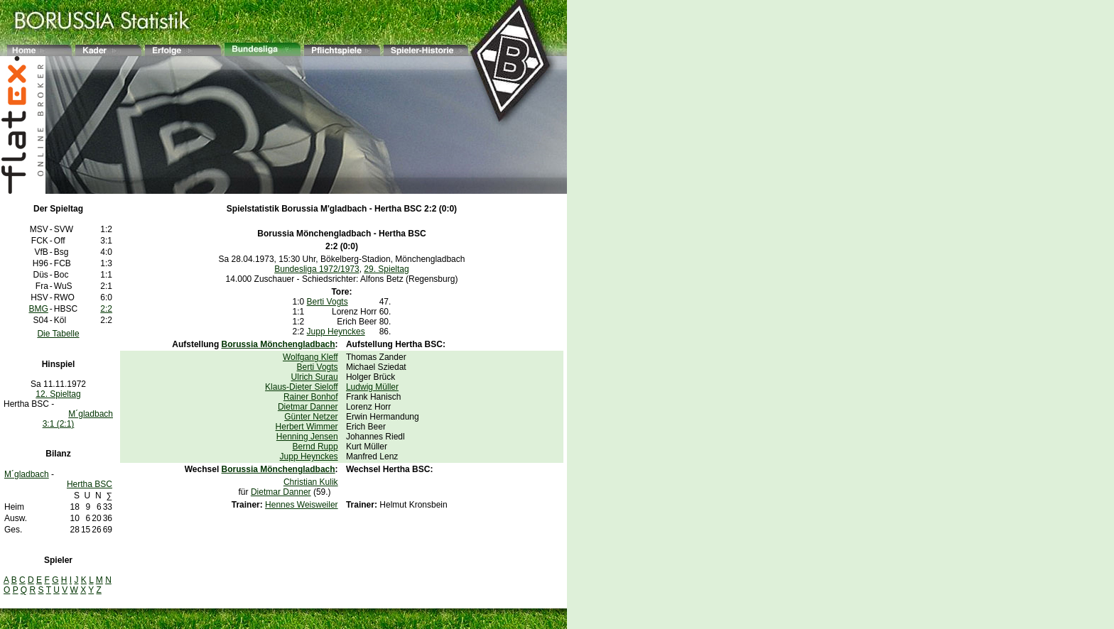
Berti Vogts (327, 302)
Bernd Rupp (315, 447)
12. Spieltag (58, 394)
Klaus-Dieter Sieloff (301, 387)
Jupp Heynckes (336, 332)
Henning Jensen (307, 437)
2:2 (106, 309)
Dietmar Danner (308, 407)
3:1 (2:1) (59, 424)
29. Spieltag (386, 269)
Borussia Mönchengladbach (314, 234)
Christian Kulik (310, 482)
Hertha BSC (89, 484)
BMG (38, 309)
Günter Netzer (310, 417)
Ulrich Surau (314, 377)
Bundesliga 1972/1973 (316, 269)
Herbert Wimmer (307, 427)
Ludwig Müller (372, 387)
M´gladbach (90, 414)
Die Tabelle (58, 334)
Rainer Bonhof (310, 397)
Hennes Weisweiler (301, 505)
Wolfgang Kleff (310, 357)
